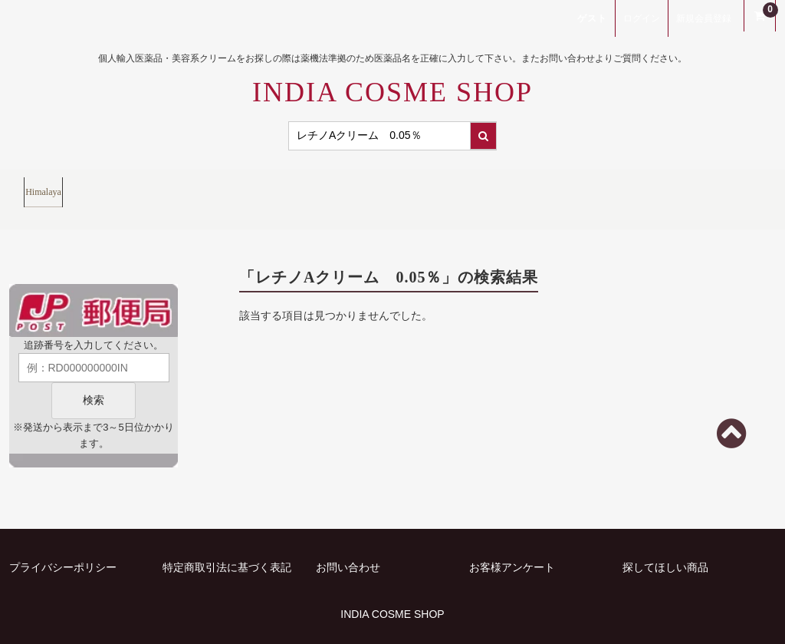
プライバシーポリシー (63, 542)
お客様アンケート (512, 542)
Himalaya (58, 186)
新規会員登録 (703, 18)
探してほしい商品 (665, 542)
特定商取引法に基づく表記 (227, 542)
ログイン (641, 18)
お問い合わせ (348, 542)
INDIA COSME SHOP (392, 92)
